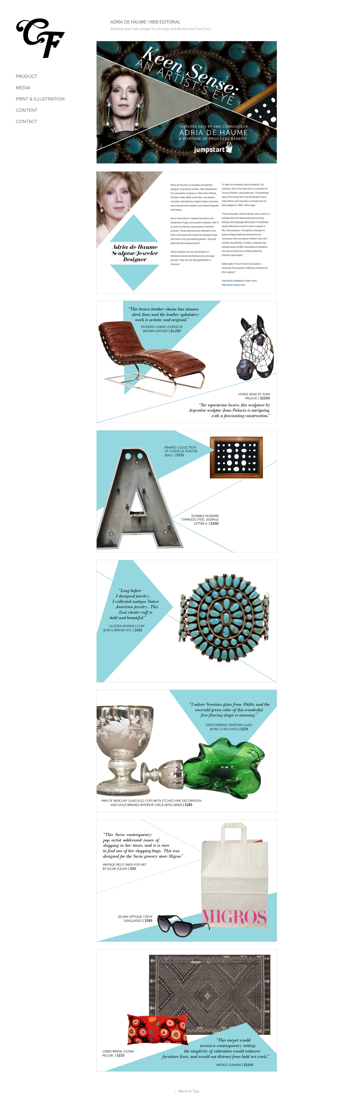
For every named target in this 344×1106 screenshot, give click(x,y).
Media (23, 87)
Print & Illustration (40, 98)
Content (27, 110)
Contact (26, 121)
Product (26, 76)
